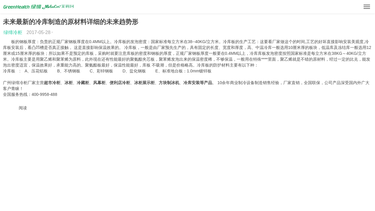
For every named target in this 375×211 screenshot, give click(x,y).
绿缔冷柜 (13, 32)
